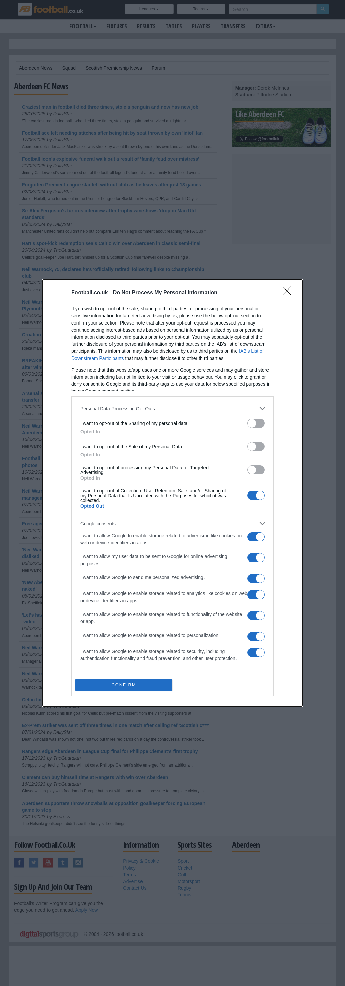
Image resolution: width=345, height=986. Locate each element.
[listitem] (172, 408)
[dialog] (172, 493)
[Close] (289, 292)
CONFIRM (123, 685)
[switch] (256, 423)
